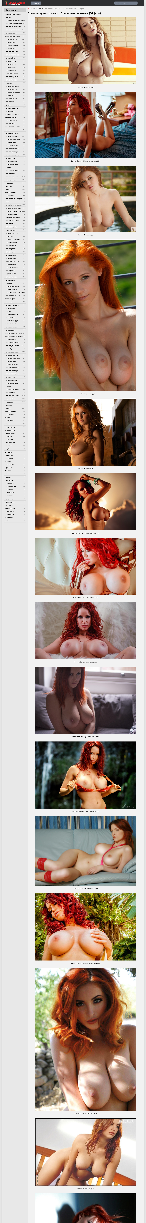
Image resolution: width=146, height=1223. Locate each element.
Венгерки (9, 183)
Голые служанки (11, 80)
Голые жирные (10, 67)
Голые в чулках (11, 61)
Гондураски (9, 499)
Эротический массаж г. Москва (14, 15)
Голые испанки (11, 120)
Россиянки (9, 421)
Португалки (9, 464)
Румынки (8, 436)
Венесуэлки (9, 493)
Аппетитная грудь (12, 114)
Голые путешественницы (14, 346)
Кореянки (9, 455)
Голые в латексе (11, 89)
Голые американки (12, 177)
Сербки (8, 449)
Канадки (8, 186)
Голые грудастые (11, 77)
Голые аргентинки (12, 171)
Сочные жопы (10, 117)
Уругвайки (9, 480)
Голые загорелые (11, 45)
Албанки (8, 521)
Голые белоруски (11, 355)
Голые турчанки (11, 161)
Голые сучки (10, 124)
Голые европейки (12, 136)
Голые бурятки (10, 349)
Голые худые (10, 280)
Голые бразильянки (12, 139)
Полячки (8, 446)
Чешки (7, 189)
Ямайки (8, 461)
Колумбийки (10, 433)
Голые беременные (12, 92)
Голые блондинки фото (14, 20)
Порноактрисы (11, 180)
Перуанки (9, 439)
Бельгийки (9, 496)
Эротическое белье (12, 36)
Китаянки (9, 505)
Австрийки (9, 511)
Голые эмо (9, 236)
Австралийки (10, 430)
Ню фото (8, 83)
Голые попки (10, 42)
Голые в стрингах (11, 52)
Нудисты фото (10, 274)
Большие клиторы (12, 74)
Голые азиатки (10, 255)
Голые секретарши (12, 149)
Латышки (8, 452)
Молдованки (10, 502)
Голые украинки (11, 142)
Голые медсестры (12, 152)
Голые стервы (10, 130)
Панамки (8, 474)
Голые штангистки (12, 133)
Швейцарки (9, 515)
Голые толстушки (11, 145)
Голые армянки (11, 99)
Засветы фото (10, 95)
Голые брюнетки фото (13, 24)
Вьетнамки (9, 483)
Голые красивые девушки (15, 30)
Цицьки (8, 105)
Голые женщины (11, 108)
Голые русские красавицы (15, 292)
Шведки (8, 477)
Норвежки (9, 489)
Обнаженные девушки (13, 333)
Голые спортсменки (12, 55)
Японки (8, 418)
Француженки (10, 192)
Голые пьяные (10, 264)
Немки (7, 424)
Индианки (9, 458)
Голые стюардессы (12, 155)
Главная (37, 3)
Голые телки (10, 111)
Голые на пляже (11, 33)
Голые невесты (11, 70)
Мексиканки (10, 443)
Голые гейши (10, 102)
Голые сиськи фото (12, 39)
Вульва (8, 167)
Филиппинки (10, 508)
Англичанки (10, 196)
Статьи (7, 202)
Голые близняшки (12, 305)
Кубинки (8, 468)
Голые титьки (10, 158)
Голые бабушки (11, 58)
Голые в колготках (12, 86)
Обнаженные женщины (14, 127)
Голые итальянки (11, 164)
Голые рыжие (10, 271)
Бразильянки (10, 427)
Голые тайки (10, 174)
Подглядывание (11, 49)
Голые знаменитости (13, 27)
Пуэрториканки (11, 486)
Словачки (9, 518)
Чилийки (8, 471)
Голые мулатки (10, 64)
